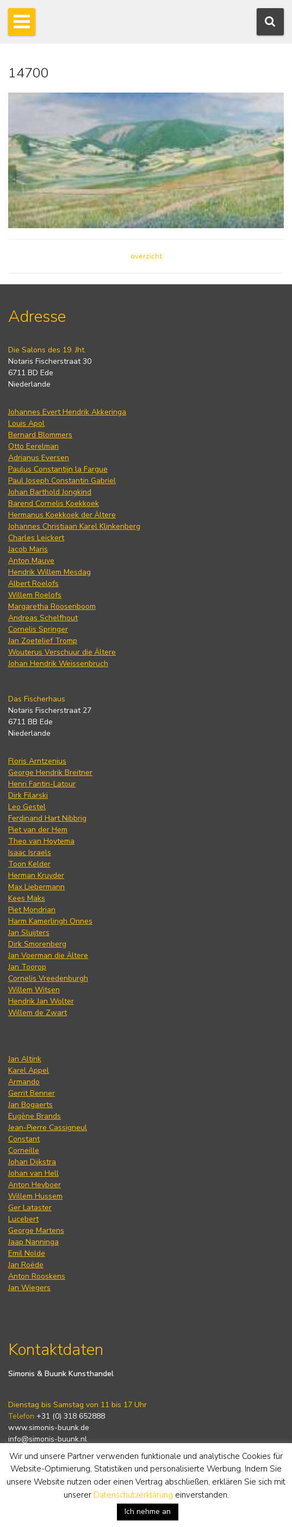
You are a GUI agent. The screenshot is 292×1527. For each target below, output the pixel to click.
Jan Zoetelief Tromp (42, 641)
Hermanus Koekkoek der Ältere (62, 515)
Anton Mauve (31, 560)
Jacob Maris (28, 549)
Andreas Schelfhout (43, 618)
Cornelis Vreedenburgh (48, 978)
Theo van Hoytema (41, 841)
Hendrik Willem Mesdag (49, 572)
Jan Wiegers (29, 1287)
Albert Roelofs (33, 583)
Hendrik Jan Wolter (41, 1001)
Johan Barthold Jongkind (49, 492)
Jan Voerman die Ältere (48, 955)
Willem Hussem (35, 1196)
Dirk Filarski (28, 795)
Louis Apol (26, 423)
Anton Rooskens (36, 1276)
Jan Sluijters (28, 932)
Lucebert (23, 1219)
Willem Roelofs (34, 595)
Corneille (23, 1150)
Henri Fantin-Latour (42, 784)
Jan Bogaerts (30, 1105)
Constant (24, 1139)
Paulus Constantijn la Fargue (58, 469)
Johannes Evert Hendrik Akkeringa (67, 412)
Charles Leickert (36, 538)
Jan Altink (24, 1059)
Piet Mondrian (31, 910)
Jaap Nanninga (33, 1242)
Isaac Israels (29, 852)
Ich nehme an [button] (148, 1511)
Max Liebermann (36, 887)
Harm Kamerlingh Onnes (50, 921)
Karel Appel (28, 1070)
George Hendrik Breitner (50, 772)
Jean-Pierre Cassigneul (47, 1127)
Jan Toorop (27, 967)
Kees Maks (26, 898)
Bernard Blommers (40, 435)
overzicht (146, 256)
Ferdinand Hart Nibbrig (47, 818)
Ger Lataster (30, 1207)
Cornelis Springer (38, 629)
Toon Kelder (29, 864)
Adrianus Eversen (38, 458)
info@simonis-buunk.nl (47, 1439)
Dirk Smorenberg (37, 944)
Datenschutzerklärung (133, 1494)
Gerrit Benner (31, 1093)
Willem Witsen (34, 990)
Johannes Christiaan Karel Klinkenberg (74, 526)
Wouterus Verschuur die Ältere (62, 652)
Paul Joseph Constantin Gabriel (62, 480)
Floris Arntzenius (37, 761)
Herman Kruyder (36, 875)
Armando (24, 1082)
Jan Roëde (26, 1265)
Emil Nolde (26, 1253)
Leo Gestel (27, 807)
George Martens (36, 1230)
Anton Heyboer (34, 1185)
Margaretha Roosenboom (52, 606)
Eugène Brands (34, 1116)
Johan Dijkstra (32, 1162)
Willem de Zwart (37, 1012)
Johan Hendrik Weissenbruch (58, 663)
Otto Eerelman (33, 446)
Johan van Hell (33, 1173)
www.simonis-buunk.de (48, 1427)
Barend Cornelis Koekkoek (53, 503)
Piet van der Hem (37, 829)
